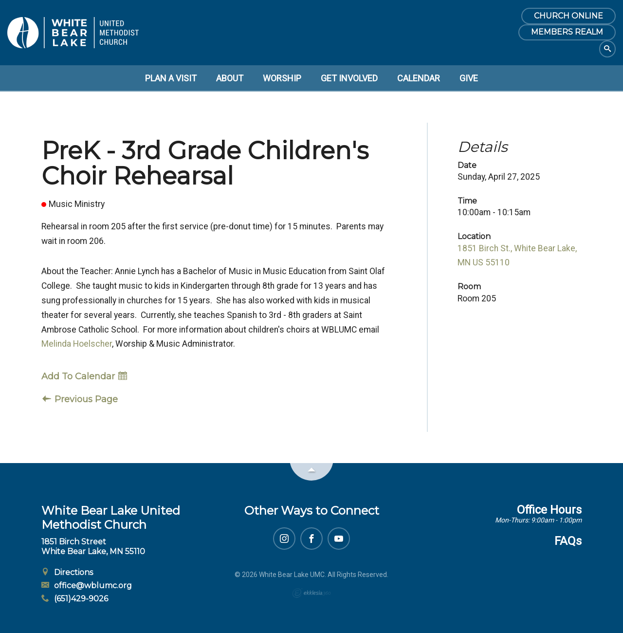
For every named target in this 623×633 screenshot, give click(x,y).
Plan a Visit (171, 78)
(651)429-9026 (74, 598)
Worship (282, 78)
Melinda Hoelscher (76, 344)
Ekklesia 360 (311, 593)
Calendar (418, 78)
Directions (67, 572)
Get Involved (349, 78)
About (229, 78)
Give (468, 78)
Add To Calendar (84, 376)
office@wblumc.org (86, 585)
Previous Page (80, 399)
